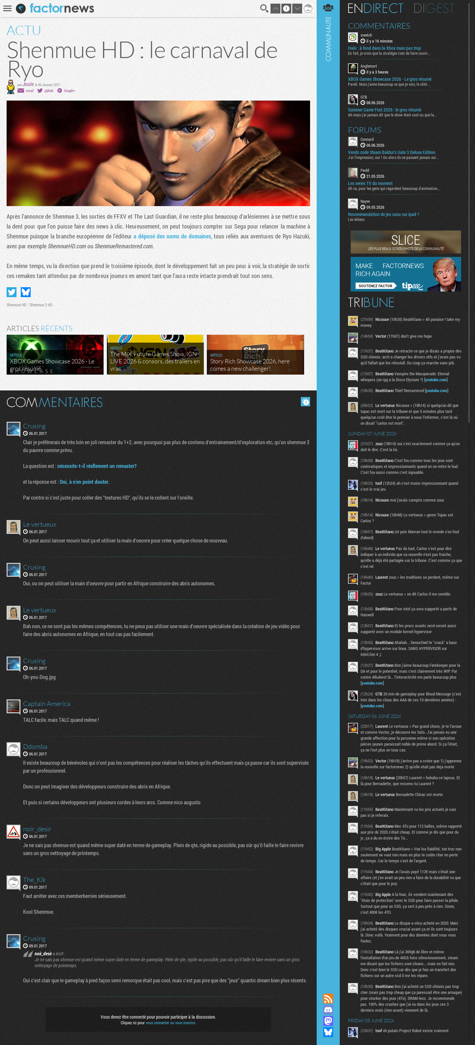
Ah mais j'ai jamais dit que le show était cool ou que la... (392, 114)
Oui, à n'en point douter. (85, 481)
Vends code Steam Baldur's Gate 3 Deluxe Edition (391, 152)
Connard (367, 139)
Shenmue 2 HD (41, 304)
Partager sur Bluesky (26, 292)
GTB (364, 97)
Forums (364, 130)
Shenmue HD (16, 304)
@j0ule (49, 90)
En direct (375, 8)
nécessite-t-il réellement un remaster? (97, 465)
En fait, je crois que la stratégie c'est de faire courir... (389, 53)
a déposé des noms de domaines (171, 236)
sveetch (366, 35)
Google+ (69, 90)
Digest (434, 8)
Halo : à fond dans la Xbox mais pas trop (384, 48)
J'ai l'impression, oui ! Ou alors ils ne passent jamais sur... (393, 157)
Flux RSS (328, 998)
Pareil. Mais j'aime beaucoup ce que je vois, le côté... (389, 84)
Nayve (365, 201)
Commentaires (379, 26)
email (29, 90)
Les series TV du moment (370, 183)
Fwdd (365, 170)
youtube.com (436, 380)
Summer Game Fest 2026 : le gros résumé (384, 109)
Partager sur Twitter (11, 292)
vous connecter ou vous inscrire (170, 1022)
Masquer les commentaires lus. (305, 401)
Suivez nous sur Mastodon (328, 1021)
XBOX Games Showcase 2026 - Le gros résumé (389, 79)
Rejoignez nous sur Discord (328, 1010)
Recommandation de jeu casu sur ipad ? (383, 214)
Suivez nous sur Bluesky (328, 1032)
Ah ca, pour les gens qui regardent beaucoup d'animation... (394, 188)
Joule (28, 83)
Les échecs (356, 219)
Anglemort (369, 66)
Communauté (328, 490)
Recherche (264, 9)
